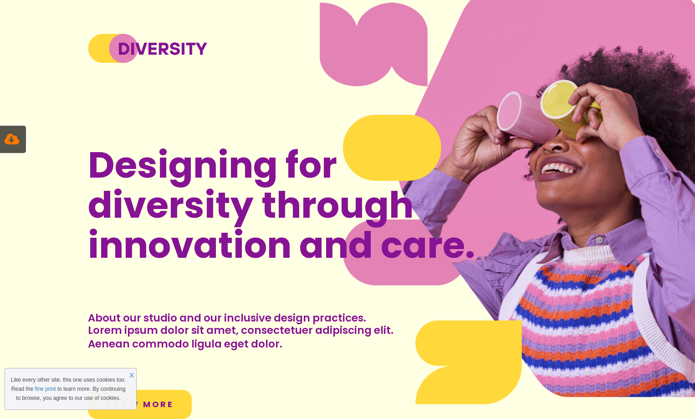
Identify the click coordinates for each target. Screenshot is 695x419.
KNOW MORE (140, 404)
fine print (45, 389)
